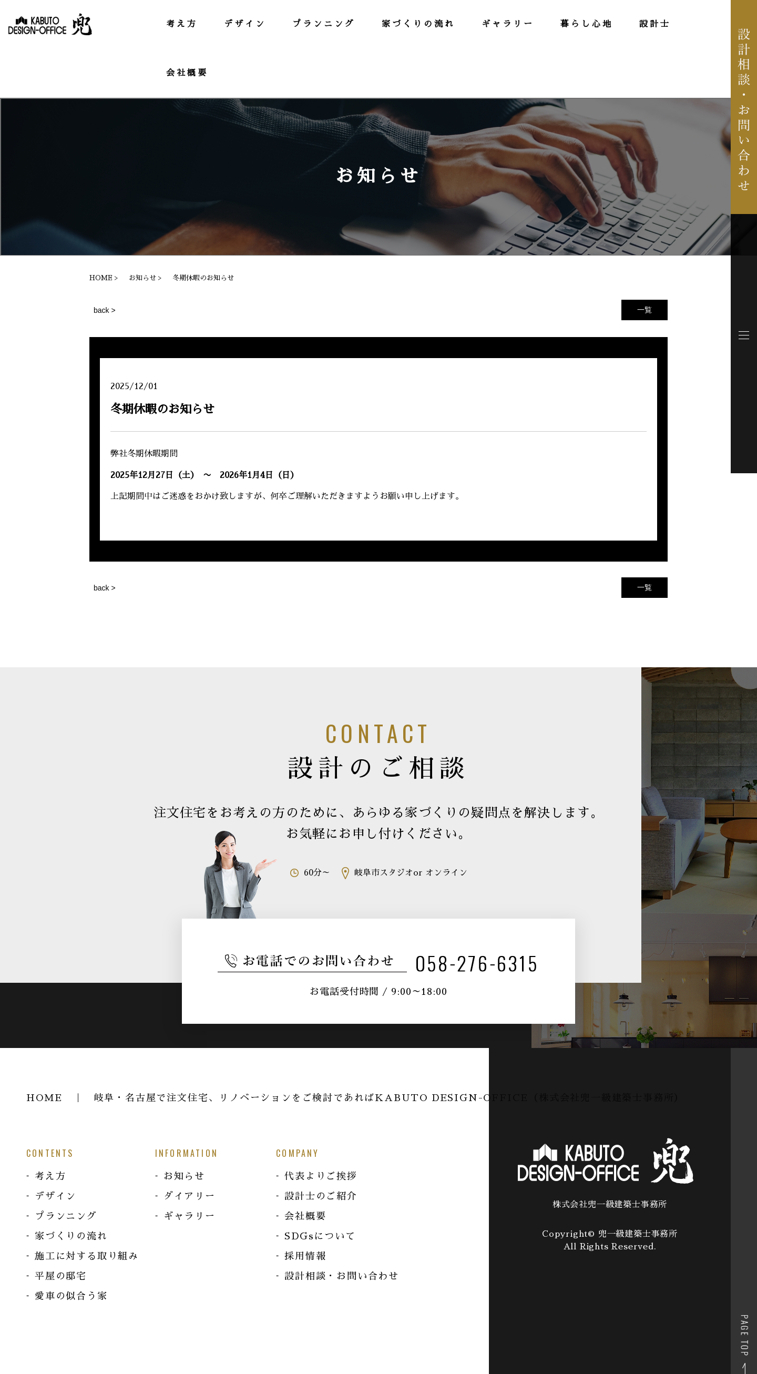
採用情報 (305, 1256)
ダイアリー (189, 1196)
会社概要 (305, 1216)
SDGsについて (319, 1236)
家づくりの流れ (71, 1236)
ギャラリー (189, 1216)
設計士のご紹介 (320, 1196)
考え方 (50, 1176)
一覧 (644, 310)
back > (105, 310)
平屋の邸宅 (61, 1276)
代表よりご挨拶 (320, 1176)
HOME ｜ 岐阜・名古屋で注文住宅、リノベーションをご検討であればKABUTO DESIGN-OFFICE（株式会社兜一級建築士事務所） (355, 1098)
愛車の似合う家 (71, 1296)
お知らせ (184, 1176)
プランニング (66, 1216)
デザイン (55, 1196)
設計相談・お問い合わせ (341, 1276)
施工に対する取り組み (87, 1256)
